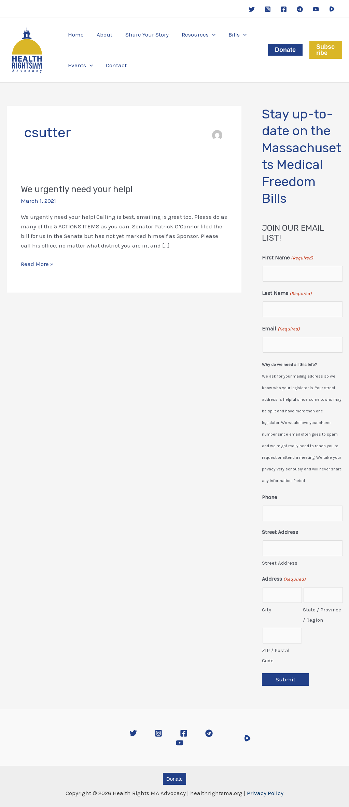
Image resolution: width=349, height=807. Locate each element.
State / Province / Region (322, 615)
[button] (194, 34)
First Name (287, 258)
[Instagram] (268, 9)
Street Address (279, 563)
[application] (207, 34)
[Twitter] (252, 9)
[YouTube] (316, 9)
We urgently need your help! (76, 189)
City (266, 610)
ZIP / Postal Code (276, 655)
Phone (269, 497)
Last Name (286, 293)
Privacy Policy (265, 793)
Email (280, 329)
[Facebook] (284, 9)
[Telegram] (300, 9)
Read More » (37, 264)
